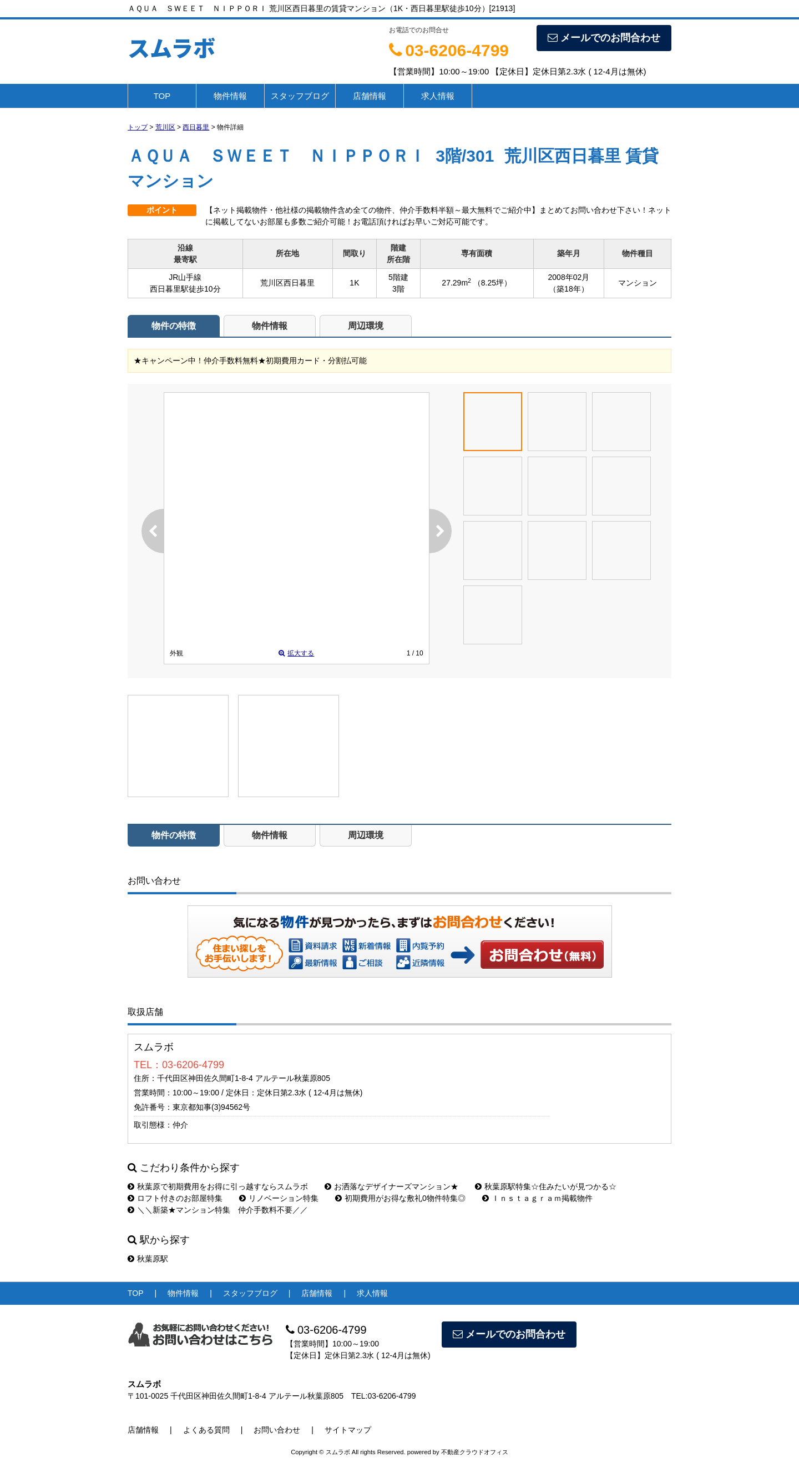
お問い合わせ (543, 954)
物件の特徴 (173, 326)
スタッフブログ (300, 96)
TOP (162, 96)
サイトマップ (348, 1429)
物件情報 (230, 96)
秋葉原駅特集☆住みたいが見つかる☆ (545, 1186)
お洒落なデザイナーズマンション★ (391, 1186)
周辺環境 (365, 326)
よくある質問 (206, 1429)
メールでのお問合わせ (604, 37)
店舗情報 (369, 96)
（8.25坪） (492, 282)
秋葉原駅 (148, 1258)
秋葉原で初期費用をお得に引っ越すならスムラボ (218, 1186)
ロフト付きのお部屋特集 (175, 1198)
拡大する (296, 653)
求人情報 (437, 96)
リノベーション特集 (278, 1198)
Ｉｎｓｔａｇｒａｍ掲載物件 (537, 1198)
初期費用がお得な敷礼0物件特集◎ (400, 1198)
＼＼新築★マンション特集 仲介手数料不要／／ (218, 1209)
